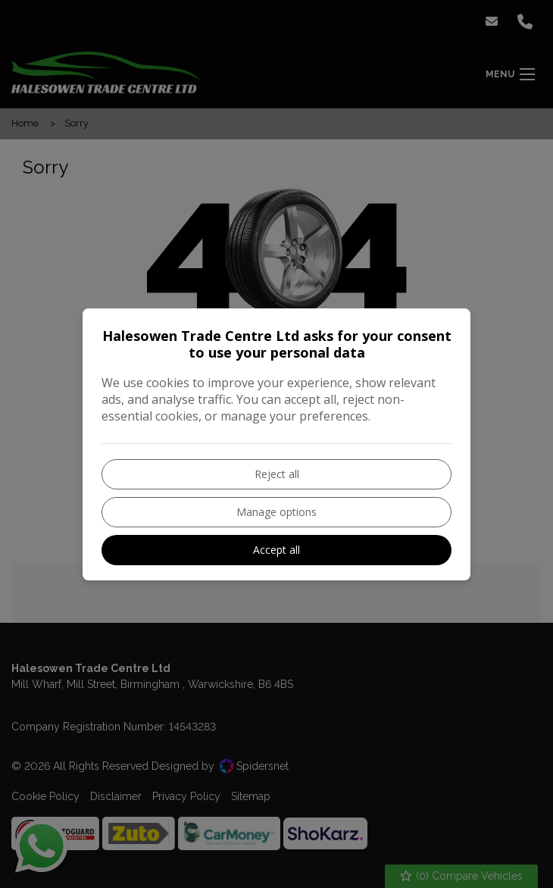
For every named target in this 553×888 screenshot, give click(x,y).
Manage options (276, 512)
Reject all (277, 474)
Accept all (276, 549)
